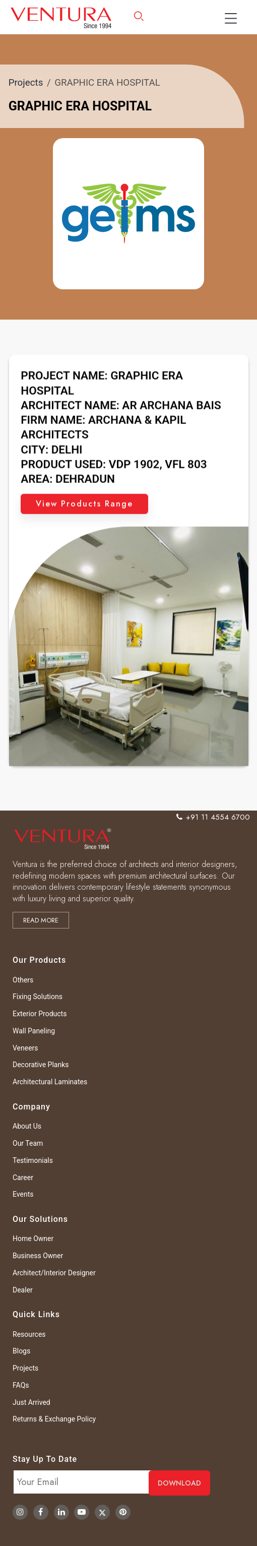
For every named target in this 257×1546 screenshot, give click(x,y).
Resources (29, 1334)
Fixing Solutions (37, 997)
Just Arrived (31, 1402)
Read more (40, 920)
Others (23, 980)
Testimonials (33, 1160)
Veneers (25, 1048)
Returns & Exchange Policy (54, 1419)
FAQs (21, 1385)
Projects (26, 82)
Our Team (28, 1143)
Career (23, 1177)
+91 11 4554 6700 (213, 817)
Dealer (23, 1290)
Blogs (21, 1351)
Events (23, 1194)
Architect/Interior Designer (54, 1273)
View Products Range (84, 534)
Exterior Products (40, 1014)
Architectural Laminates (50, 1082)
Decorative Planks (41, 1065)
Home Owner (33, 1238)
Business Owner (38, 1256)
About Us (27, 1126)
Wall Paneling (34, 1031)
